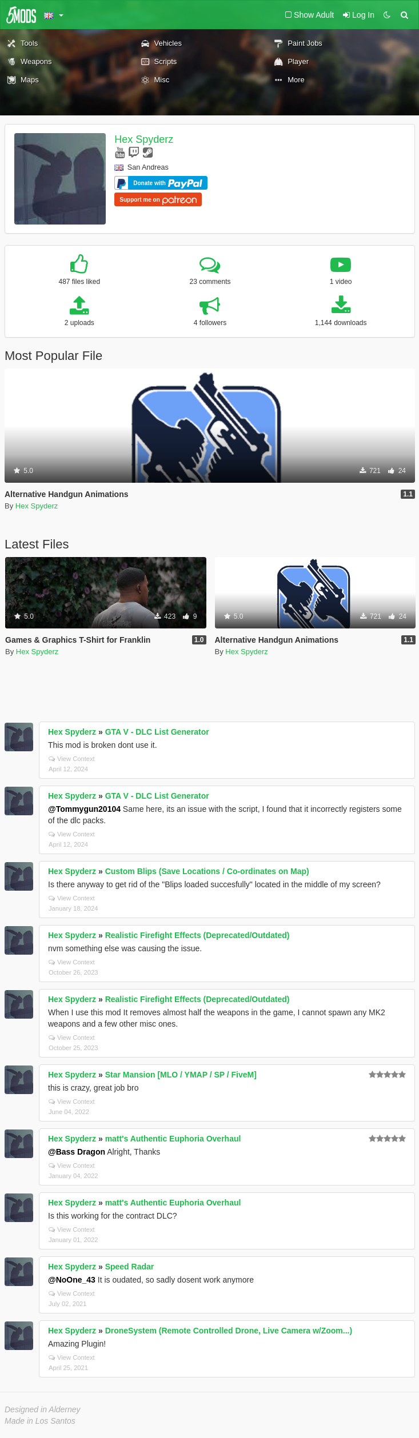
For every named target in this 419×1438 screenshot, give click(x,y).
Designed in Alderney (43, 1409)
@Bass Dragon (76, 1151)
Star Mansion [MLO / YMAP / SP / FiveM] (181, 1074)
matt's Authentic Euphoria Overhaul (173, 1138)
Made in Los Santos (40, 1420)
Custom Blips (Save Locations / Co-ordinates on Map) (207, 871)
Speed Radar (129, 1266)
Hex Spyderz (143, 139)
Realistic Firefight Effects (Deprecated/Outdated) (197, 935)
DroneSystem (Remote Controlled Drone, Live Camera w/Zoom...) (229, 1330)
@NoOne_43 (71, 1279)
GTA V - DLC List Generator (157, 731)
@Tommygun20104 (84, 809)
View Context (72, 758)
